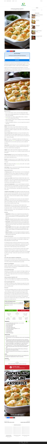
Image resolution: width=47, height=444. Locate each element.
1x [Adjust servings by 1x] (26, 321)
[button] (5, 305)
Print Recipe (11, 310)
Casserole (26, 64)
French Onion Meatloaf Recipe (39, 31)
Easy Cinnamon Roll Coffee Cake (39, 15)
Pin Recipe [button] (23, 310)
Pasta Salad (37, 20)
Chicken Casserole (16, 302)
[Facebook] (21, 442)
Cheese (7, 118)
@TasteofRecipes (19, 367)
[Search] (42, 1)
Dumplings (18, 163)
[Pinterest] (41, 1)
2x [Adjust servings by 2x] (27, 321)
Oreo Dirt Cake (38, 25)
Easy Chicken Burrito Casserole (17, 435)
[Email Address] (17, 58)
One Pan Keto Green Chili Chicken (25, 435)
